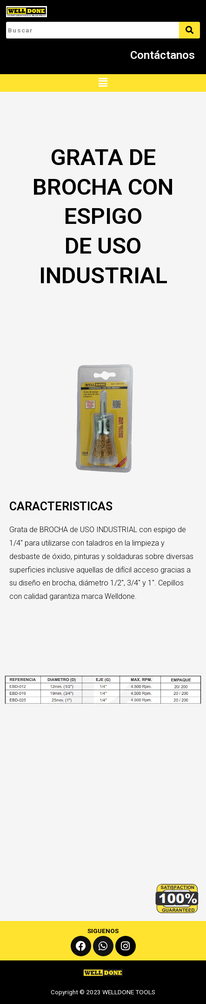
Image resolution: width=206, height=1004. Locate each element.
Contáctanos (162, 55)
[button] (103, 83)
